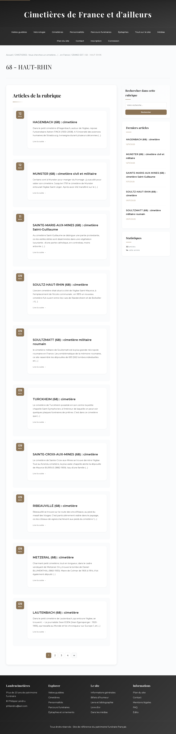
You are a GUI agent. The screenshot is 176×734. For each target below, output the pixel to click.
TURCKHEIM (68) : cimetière (54, 399)
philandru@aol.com (16, 706)
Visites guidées (19, 32)
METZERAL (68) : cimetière (53, 557)
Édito (136, 712)
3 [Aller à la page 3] (61, 655)
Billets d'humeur (100, 697)
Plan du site (63, 41)
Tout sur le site (143, 32)
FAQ (135, 707)
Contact (80, 41)
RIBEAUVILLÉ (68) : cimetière (55, 506)
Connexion (113, 41)
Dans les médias (99, 712)
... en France (64, 55)
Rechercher (146, 112)
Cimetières (57, 32)
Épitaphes (123, 32)
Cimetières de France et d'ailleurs (88, 14)
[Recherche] (146, 105)
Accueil (9, 55)
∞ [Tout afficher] (74, 655)
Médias (161, 32)
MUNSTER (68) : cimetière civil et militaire (65, 174)
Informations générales (103, 692)
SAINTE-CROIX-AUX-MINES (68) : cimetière (65, 454)
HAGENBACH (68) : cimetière (55, 122)
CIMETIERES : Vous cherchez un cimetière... (36, 55)
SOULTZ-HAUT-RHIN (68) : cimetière (60, 284)
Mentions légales (142, 702)
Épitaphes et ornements (61, 712)
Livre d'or (95, 707)
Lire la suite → (39, 141)
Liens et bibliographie (102, 702)
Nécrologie (39, 32)
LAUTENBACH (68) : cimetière (56, 612)
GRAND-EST (78, 55)
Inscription (96, 41)
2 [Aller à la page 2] (55, 655)
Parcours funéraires (101, 32)
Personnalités (77, 32)
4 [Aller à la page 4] (67, 655)
